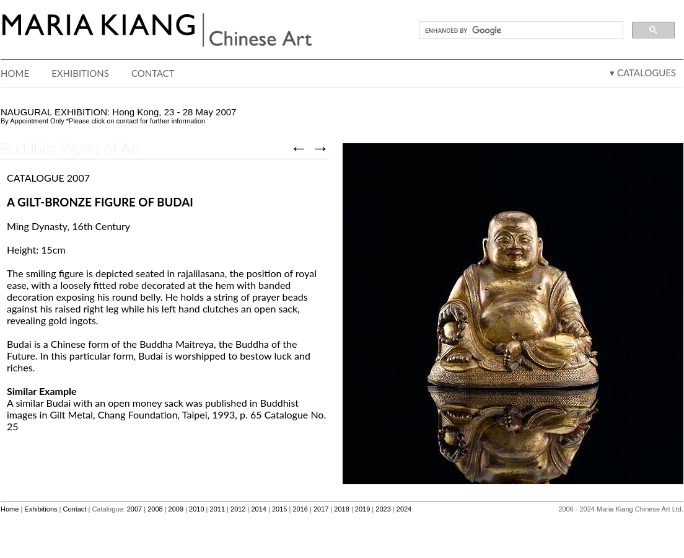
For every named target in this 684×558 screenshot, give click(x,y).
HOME (15, 73)
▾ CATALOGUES (643, 72)
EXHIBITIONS (80, 73)
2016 (299, 509)
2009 (176, 509)
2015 (279, 509)
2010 (196, 509)
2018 (341, 509)
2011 (217, 509)
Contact (75, 509)
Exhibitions (40, 509)
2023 (382, 509)
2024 (404, 509)
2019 (362, 509)
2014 (258, 509)
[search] (520, 30)
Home (10, 509)
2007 (134, 509)
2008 (154, 509)
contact (127, 121)
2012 (237, 509)
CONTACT (153, 73)
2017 (321, 509)
